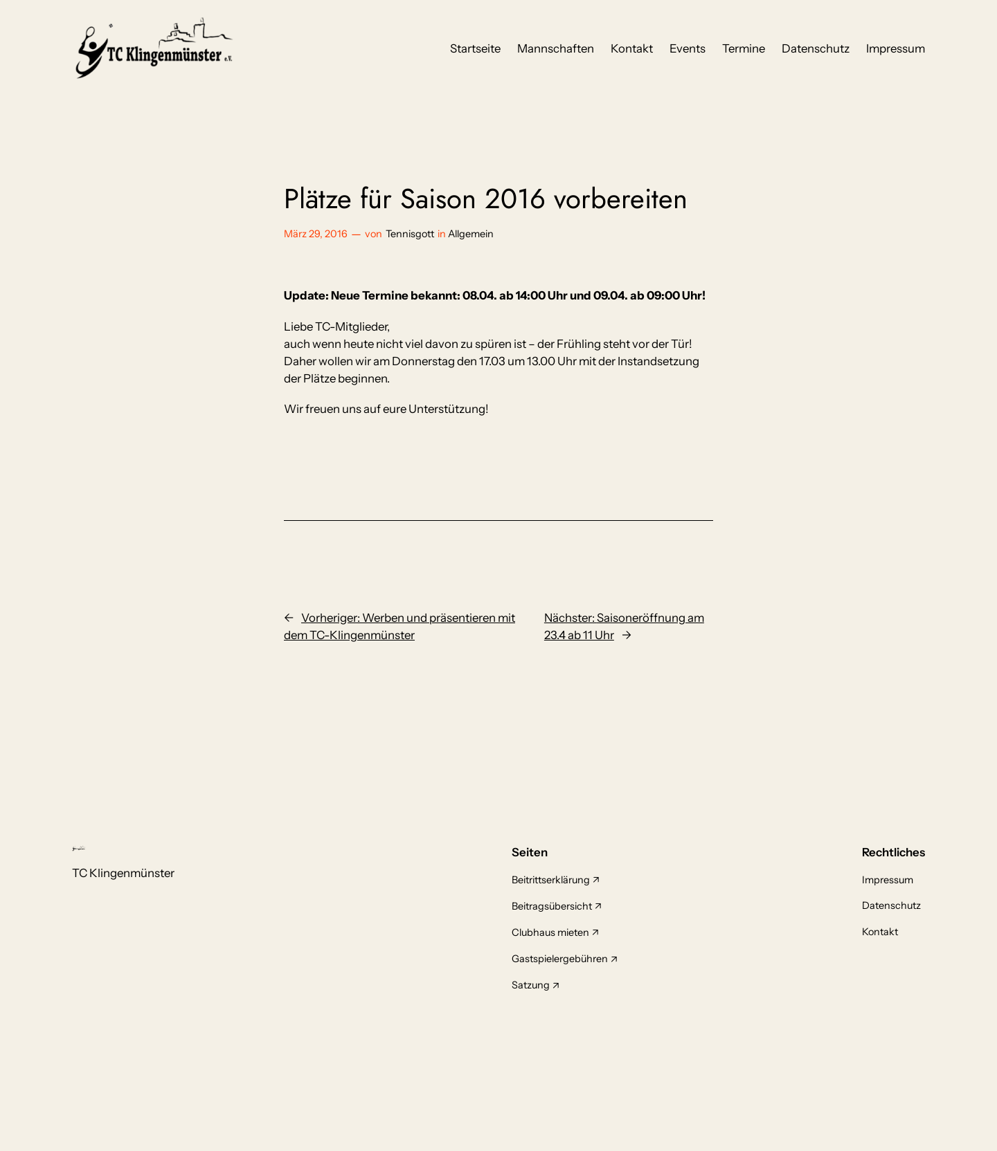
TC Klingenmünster (123, 873)
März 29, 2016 (316, 234)
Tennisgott (410, 234)
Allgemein (471, 234)
